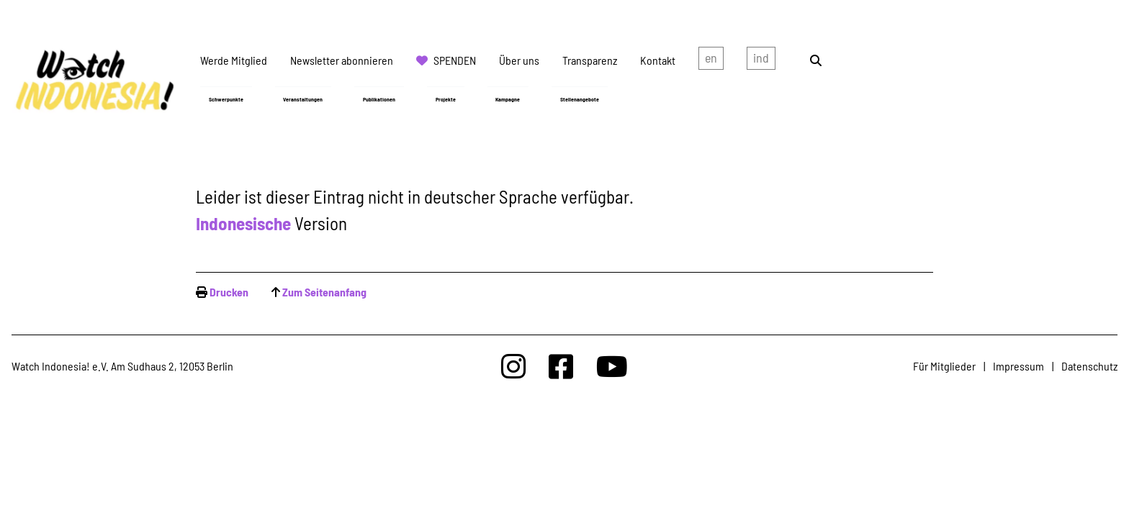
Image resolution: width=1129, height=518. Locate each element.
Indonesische (243, 223)
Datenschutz (1089, 366)
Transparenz (589, 60)
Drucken (229, 292)
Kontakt (657, 60)
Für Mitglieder (944, 366)
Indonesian (761, 60)
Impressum (1018, 366)
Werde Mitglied (233, 60)
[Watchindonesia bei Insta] (513, 366)
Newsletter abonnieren (341, 60)
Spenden (454, 60)
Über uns (519, 60)
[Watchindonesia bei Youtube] (612, 366)
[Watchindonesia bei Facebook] (561, 366)
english (711, 60)
